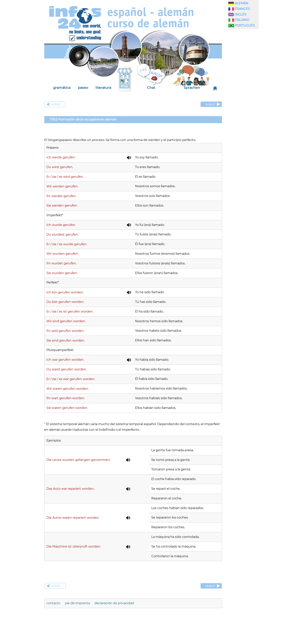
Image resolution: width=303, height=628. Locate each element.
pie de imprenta (77, 603)
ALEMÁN (241, 3)
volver (55, 104)
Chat (151, 87)
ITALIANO (242, 20)
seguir (210, 104)
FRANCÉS (242, 9)
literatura (103, 87)
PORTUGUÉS (245, 25)
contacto (53, 603)
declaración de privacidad (114, 603)
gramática (62, 87)
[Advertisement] (246, 93)
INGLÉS (240, 14)
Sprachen (192, 87)
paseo (83, 87)
